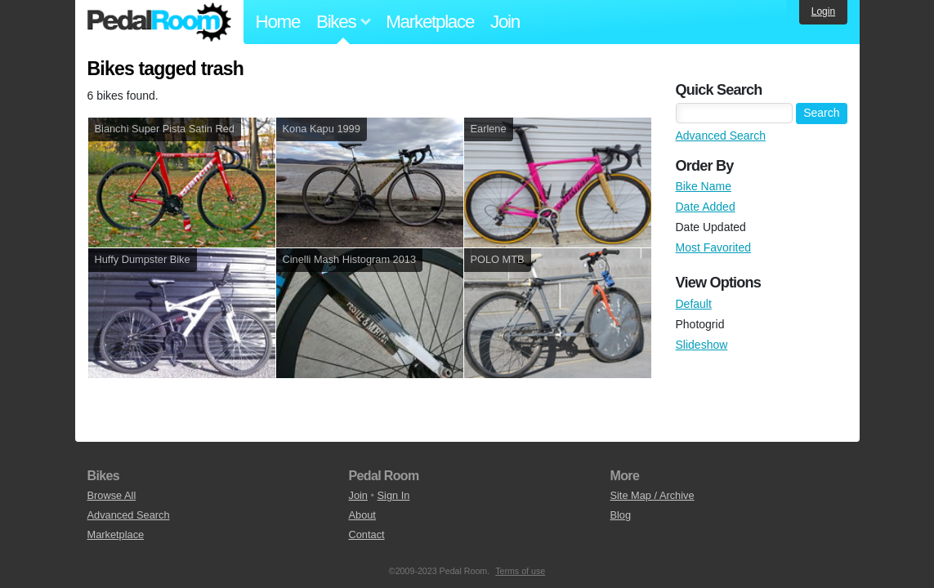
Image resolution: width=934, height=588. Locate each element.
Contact (366, 534)
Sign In (394, 495)
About (361, 515)
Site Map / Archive (652, 495)
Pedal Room (159, 22)
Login (823, 11)
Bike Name (703, 186)
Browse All (111, 495)
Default (694, 303)
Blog (620, 515)
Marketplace (430, 21)
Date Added (705, 206)
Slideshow (702, 344)
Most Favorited (714, 247)
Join (505, 21)
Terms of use (520, 571)
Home (278, 21)
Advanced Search (721, 135)
